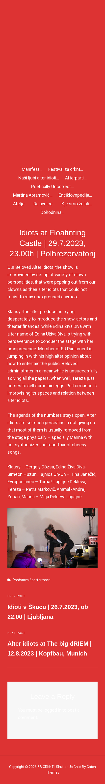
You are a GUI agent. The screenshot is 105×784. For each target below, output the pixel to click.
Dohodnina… (52, 212)
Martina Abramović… (32, 195)
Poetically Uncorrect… (52, 186)
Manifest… (32, 169)
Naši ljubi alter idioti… (38, 177)
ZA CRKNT (45, 767)
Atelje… (20, 203)
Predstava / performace (32, 580)
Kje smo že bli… (76, 203)
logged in (52, 710)
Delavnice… (44, 203)
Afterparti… (76, 177)
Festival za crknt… (65, 169)
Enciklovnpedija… (75, 195)
